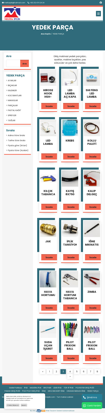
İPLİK (26, 388)
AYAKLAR (12, 80)
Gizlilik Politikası (15, 388)
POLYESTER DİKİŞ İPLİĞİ (85, 388)
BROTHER (47, 388)
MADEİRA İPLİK (35, 388)
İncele (49, 106)
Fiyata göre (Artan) (17, 145)
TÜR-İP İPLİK (69, 388)
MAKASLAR (13, 100)
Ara (24, 63)
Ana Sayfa (46, 34)
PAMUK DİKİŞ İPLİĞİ (12, 391)
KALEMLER (12, 90)
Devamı (24, 405)
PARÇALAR (13, 105)
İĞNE (44, 391)
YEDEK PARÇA (93, 391)
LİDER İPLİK (57, 388)
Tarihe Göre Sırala (16, 140)
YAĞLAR (11, 120)
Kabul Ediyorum (13, 405)
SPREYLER (12, 115)
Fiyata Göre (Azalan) (18, 150)
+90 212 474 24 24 (36, 2)
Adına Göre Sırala (16, 135)
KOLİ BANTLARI (14, 95)
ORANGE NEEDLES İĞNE (76, 391)
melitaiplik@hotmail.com (13, 2)
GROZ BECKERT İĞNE (56, 391)
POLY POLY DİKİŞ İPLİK (31, 391)
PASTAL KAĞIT (14, 110)
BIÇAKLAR (12, 85)
